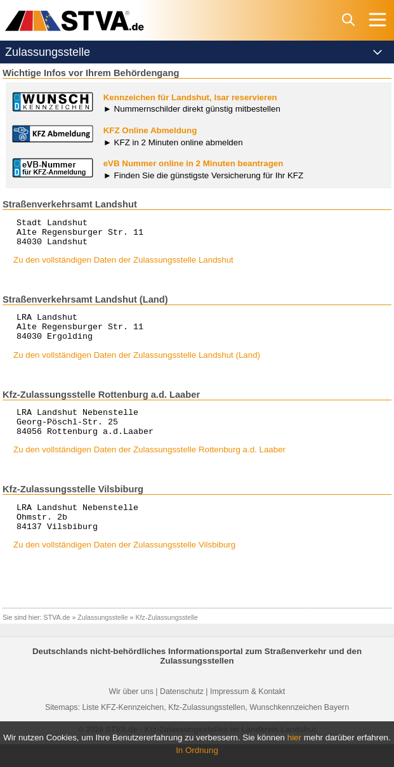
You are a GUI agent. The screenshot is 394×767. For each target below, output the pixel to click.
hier (294, 737)
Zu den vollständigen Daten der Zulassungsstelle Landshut (123, 265)
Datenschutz (182, 714)
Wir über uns (131, 714)
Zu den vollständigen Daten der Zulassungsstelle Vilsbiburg (124, 567)
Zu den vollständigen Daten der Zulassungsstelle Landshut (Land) (136, 366)
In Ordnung (197, 750)
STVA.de (57, 640)
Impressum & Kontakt (247, 714)
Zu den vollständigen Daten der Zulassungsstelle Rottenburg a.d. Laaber (149, 466)
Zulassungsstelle (102, 640)
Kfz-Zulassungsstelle (167, 640)
